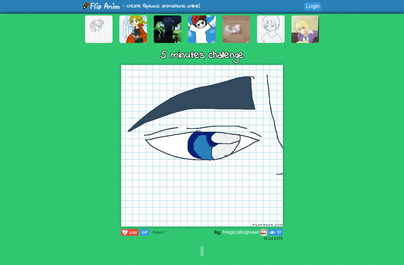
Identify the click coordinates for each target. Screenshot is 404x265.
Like (129, 232)
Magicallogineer (245, 232)
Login (312, 6)
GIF (145, 232)
